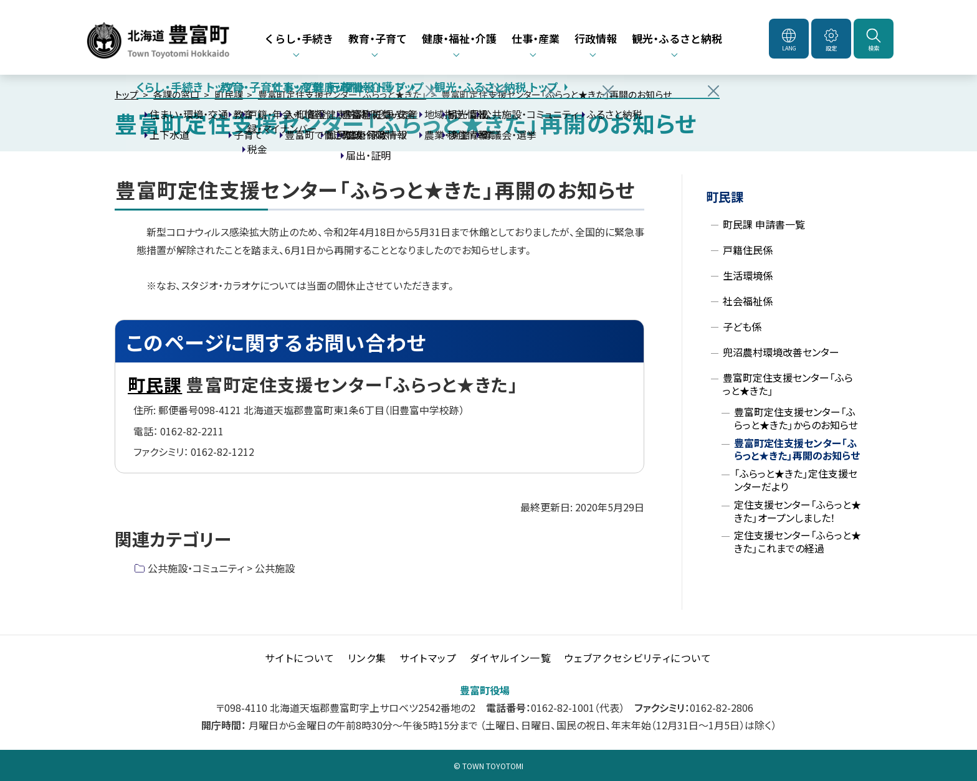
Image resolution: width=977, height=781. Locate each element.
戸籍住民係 (748, 249)
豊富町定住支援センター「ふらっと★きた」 (342, 94)
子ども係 (742, 326)
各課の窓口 (176, 94)
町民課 (229, 94)
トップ (126, 94)
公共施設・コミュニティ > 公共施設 (221, 568)
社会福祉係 (748, 300)
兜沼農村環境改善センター (781, 351)
